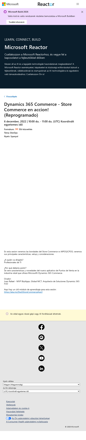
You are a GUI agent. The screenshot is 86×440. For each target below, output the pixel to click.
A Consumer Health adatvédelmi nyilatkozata (27, 421)
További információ (16, 22)
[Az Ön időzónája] (41, 391)
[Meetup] (41, 339)
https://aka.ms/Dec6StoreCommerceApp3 (23, 292)
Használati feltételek (15, 411)
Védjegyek (11, 404)
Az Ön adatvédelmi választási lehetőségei (27, 418)
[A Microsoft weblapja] (10, 4)
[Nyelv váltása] (41, 384)
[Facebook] (41, 329)
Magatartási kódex (14, 414)
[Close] (82, 11)
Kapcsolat (10, 401)
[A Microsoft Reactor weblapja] (46, 4)
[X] (41, 350)
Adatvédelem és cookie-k (17, 408)
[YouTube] (41, 360)
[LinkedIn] (41, 370)
